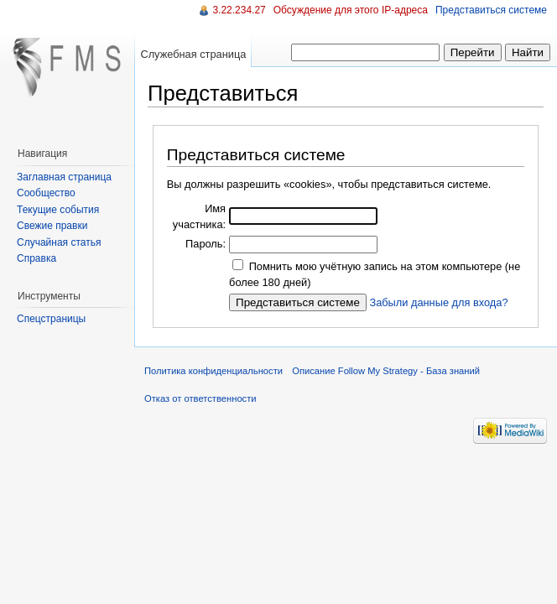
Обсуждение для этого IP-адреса (350, 10)
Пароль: (205, 243)
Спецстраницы (51, 319)
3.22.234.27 (238, 10)
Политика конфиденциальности (213, 371)
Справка (36, 258)
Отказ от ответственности (200, 398)
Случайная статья (59, 242)
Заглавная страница (64, 177)
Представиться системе (491, 10)
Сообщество (46, 193)
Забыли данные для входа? (438, 302)
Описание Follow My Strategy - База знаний (386, 371)
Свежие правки (52, 226)
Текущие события (58, 210)
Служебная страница (193, 54)
